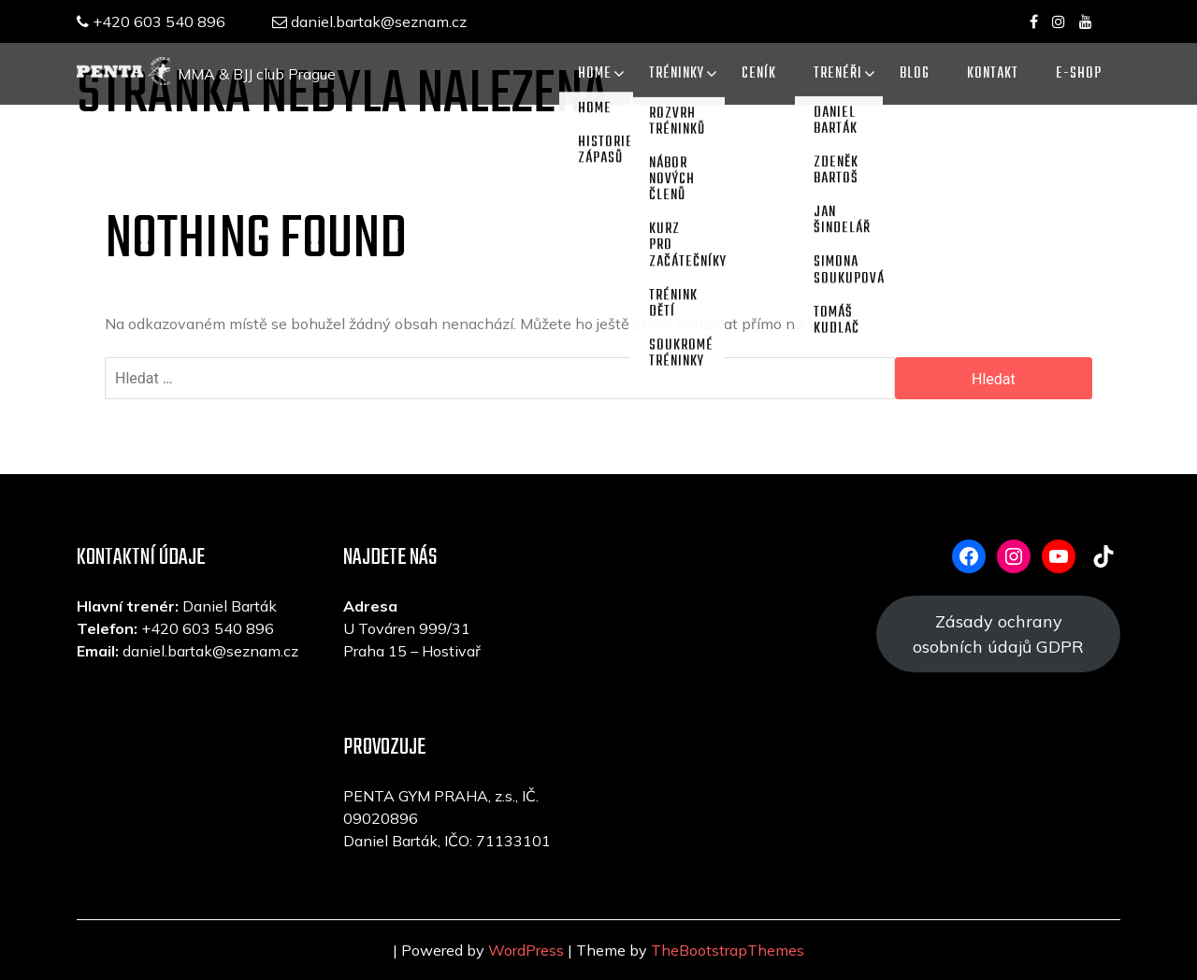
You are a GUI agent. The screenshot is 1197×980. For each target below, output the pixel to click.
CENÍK (759, 74)
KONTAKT (992, 74)
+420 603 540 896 (151, 21)
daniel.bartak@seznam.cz (369, 21)
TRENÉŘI (838, 74)
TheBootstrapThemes (727, 950)
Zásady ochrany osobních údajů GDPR (998, 634)
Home (595, 74)
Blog (915, 74)
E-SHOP (1079, 74)
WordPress (526, 950)
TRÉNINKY (676, 74)
